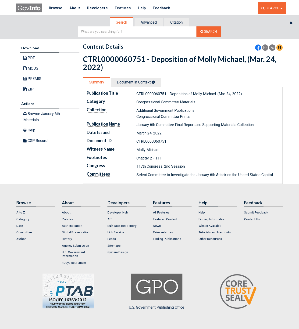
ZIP (28, 89)
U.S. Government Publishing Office (156, 292)
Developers (97, 8)
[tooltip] (153, 82)
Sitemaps (114, 245)
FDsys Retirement (74, 262)
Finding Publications (167, 239)
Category (22, 219)
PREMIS (32, 78)
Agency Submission (75, 245)
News (157, 226)
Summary (96, 82)
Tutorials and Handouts (215, 232)
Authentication (72, 226)
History (67, 239)
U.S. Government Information (73, 254)
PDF (29, 58)
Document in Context (136, 82)
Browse (55, 8)
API (109, 219)
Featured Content (165, 219)
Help (142, 8)
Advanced (149, 22)
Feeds (111, 239)
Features (123, 8)
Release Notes (163, 232)
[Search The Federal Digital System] (208, 31)
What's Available (210, 226)
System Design (117, 252)
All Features (161, 212)
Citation (176, 22)
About (74, 8)
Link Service (115, 232)
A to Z (20, 212)
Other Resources (210, 239)
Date (19, 226)
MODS (30, 68)
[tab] (122, 22)
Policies (67, 219)
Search (121, 22)
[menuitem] (35, 212)
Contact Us (252, 219)
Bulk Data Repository (121, 226)
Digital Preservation (75, 232)
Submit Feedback (256, 212)
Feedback (161, 8)
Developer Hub (117, 212)
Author (21, 239)
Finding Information (212, 219)
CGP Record (35, 140)
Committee (24, 232)
